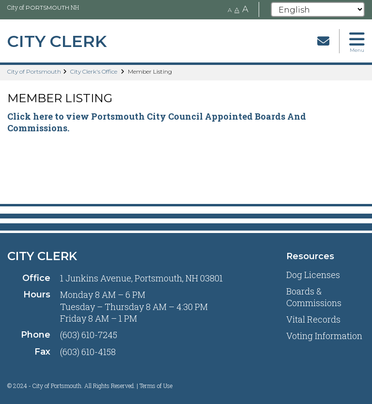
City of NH (43, 7)
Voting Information (324, 336)
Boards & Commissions (313, 297)
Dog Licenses (313, 274)
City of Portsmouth (34, 71)
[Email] (323, 41)
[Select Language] (318, 9)
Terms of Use (156, 385)
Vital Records (313, 319)
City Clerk (42, 256)
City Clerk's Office (93, 71)
